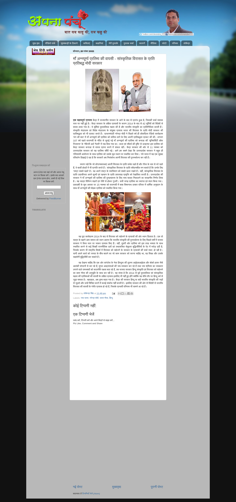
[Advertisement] (118, 416)
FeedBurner (55, 198)
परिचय (175, 43)
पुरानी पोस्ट (157, 487)
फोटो (164, 43)
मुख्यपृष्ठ (116, 487)
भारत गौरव (104, 298)
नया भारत (84, 298)
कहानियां (99, 43)
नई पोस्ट (77, 487)
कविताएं (86, 43)
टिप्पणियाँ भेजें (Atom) (91, 493)
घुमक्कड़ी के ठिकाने (69, 43)
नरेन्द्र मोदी (94, 298)
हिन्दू (111, 298)
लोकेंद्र (187, 43)
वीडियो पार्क (50, 43)
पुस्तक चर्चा (128, 43)
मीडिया (153, 43)
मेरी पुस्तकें (113, 43)
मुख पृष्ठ (36, 43)
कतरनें (142, 43)
